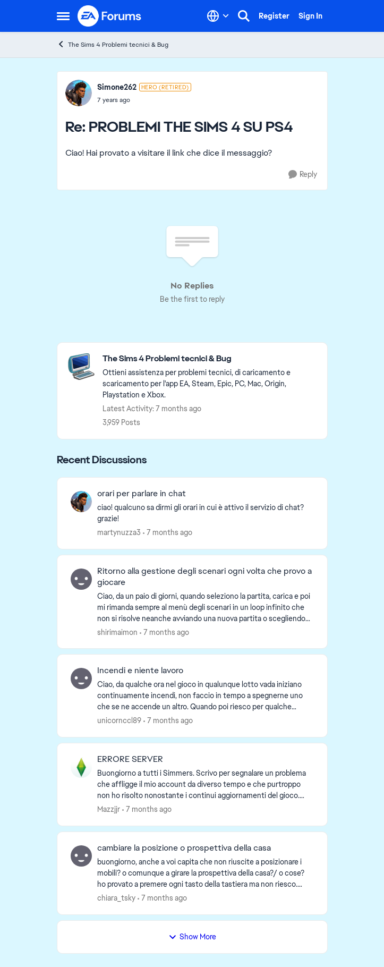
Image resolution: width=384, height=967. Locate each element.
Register (274, 16)
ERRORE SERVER (130, 759)
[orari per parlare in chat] (205, 513)
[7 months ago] (167, 532)
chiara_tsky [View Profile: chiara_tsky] (116, 898)
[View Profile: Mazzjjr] (81, 767)
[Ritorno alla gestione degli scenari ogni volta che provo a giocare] (205, 607)
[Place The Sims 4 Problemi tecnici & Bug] (210, 358)
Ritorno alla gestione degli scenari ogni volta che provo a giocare (204, 577)
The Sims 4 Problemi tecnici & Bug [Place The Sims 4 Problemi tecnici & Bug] (112, 44)
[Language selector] (218, 16)
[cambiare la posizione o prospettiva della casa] (205, 873)
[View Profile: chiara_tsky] (81, 856)
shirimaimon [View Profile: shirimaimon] (117, 632)
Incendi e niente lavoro (140, 670)
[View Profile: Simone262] (78, 93)
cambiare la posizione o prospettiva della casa (184, 848)
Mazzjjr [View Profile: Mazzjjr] (108, 809)
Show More (192, 936)
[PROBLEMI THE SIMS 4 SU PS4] (144, 100)
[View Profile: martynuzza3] (81, 501)
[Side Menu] (63, 16)
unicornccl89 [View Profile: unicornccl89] (119, 720)
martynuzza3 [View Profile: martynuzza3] (119, 532)
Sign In (310, 16)
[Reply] (302, 174)
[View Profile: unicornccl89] (81, 678)
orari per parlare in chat (141, 493)
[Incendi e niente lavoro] (205, 695)
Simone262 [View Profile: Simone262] (116, 87)
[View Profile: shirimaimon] (81, 579)
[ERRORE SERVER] (205, 784)
